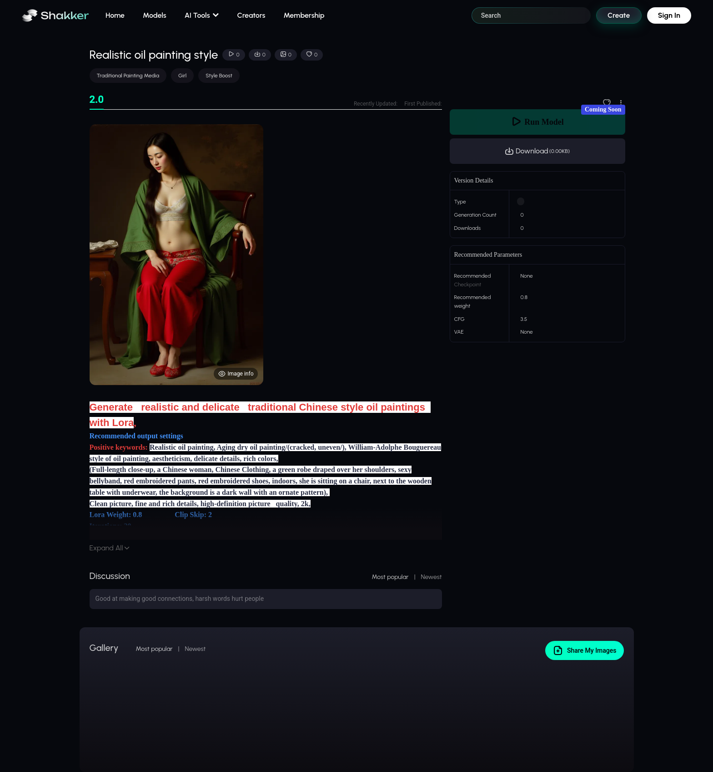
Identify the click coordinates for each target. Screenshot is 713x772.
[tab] (97, 100)
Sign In (669, 15)
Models (154, 15)
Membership (303, 15)
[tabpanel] (266, 254)
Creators (251, 15)
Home (115, 15)
